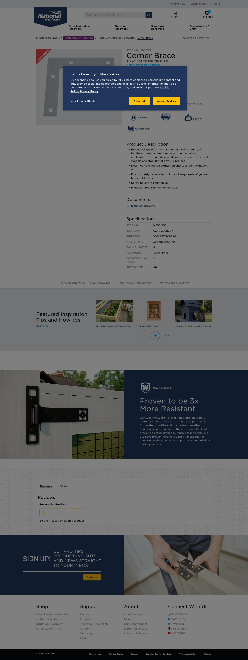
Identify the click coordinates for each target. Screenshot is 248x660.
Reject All (140, 101)
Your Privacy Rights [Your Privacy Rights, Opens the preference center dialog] (83, 101)
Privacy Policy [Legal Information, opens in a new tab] (89, 91)
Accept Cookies (166, 101)
